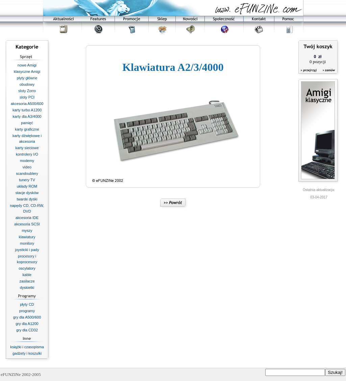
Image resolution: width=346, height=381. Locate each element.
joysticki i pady (27, 250)
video (27, 167)
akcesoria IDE (27, 218)
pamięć (27, 123)
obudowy (27, 84)
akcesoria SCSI (27, 224)
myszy (27, 230)
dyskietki (27, 287)
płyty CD (27, 304)
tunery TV (27, 180)
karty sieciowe (27, 148)
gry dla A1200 (27, 324)
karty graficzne (27, 129)
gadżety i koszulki (27, 353)
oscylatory (27, 268)
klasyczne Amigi (27, 72)
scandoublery (27, 173)
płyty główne (27, 78)
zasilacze (26, 281)
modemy (27, 161)
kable (27, 275)
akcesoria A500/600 (27, 104)
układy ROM (27, 186)
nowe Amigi (27, 65)
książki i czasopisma (27, 347)
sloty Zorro (27, 91)
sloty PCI (27, 97)
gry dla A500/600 (27, 317)
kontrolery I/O (27, 154)
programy (27, 311)
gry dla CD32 (27, 330)
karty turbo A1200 (27, 110)
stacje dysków (27, 193)
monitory (27, 243)
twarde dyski (27, 199)
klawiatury (27, 237)
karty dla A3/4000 (27, 116)
